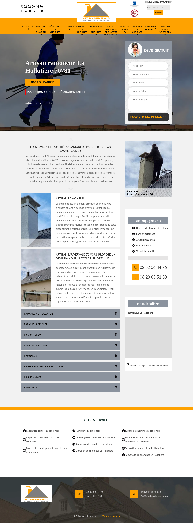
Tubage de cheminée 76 (124, 29)
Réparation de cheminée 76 (96, 30)
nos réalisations (42, 82)
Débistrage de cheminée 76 (55, 30)
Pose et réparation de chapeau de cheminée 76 (110, 32)
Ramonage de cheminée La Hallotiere (144, 454)
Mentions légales (111, 516)
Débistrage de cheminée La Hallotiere (95, 437)
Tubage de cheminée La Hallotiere (142, 430)
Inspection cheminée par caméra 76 (165, 30)
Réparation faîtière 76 (150, 28)
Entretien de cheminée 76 (137, 30)
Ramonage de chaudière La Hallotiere (95, 444)
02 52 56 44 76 (33, 6)
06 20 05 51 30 (33, 11)
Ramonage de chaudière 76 (41, 30)
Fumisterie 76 (68, 28)
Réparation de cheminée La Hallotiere (145, 448)
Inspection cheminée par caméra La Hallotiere (44, 439)
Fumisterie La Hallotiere (87, 430)
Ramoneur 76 (27, 28)
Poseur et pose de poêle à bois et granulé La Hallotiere (47, 450)
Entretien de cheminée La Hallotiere (94, 450)
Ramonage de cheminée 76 (82, 30)
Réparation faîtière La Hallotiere (42, 430)
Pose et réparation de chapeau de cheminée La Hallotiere (142, 439)
